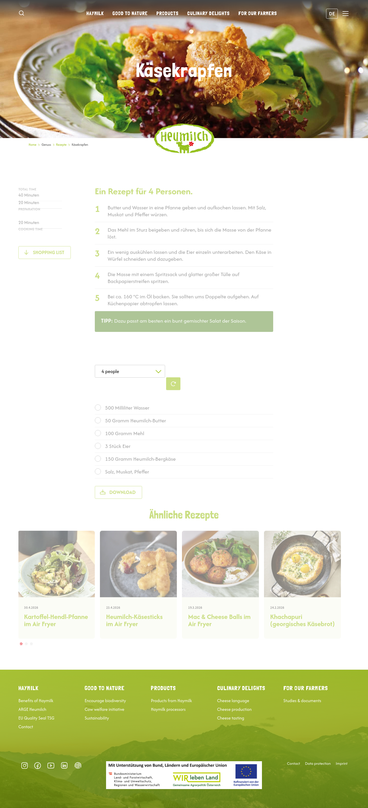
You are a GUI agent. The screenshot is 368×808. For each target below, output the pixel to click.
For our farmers (257, 13)
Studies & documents (302, 701)
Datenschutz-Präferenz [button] (78, 765)
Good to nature (130, 13)
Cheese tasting (230, 718)
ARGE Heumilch (32, 709)
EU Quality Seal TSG (36, 718)
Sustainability (97, 718)
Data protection (318, 763)
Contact (25, 727)
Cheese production (234, 709)
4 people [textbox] (110, 371)
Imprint (342, 763)
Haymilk (95, 13)
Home (32, 144)
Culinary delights (208, 13)
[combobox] (130, 371)
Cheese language (233, 701)
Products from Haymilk (171, 701)
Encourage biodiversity (105, 701)
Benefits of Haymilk (35, 701)
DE (332, 13)
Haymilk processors (168, 709)
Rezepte (61, 144)
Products (167, 13)
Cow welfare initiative (104, 709)
